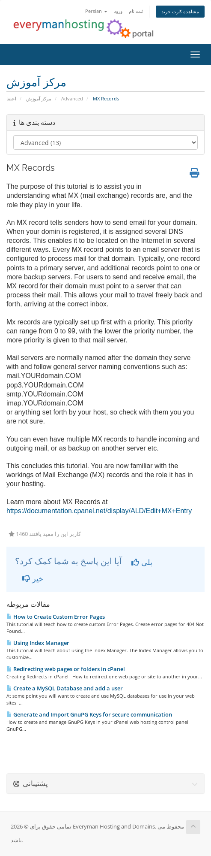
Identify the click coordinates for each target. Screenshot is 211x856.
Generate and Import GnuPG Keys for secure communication (89, 714)
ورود (118, 11)
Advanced (72, 98)
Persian (96, 11)
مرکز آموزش (38, 98)
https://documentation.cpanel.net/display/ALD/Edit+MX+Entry (99, 510)
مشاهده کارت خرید (180, 11)
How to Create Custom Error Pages (55, 616)
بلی (141, 562)
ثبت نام (136, 11)
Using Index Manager (37, 643)
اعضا (11, 98)
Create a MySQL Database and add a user (64, 688)
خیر (32, 578)
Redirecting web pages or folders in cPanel (65, 669)
